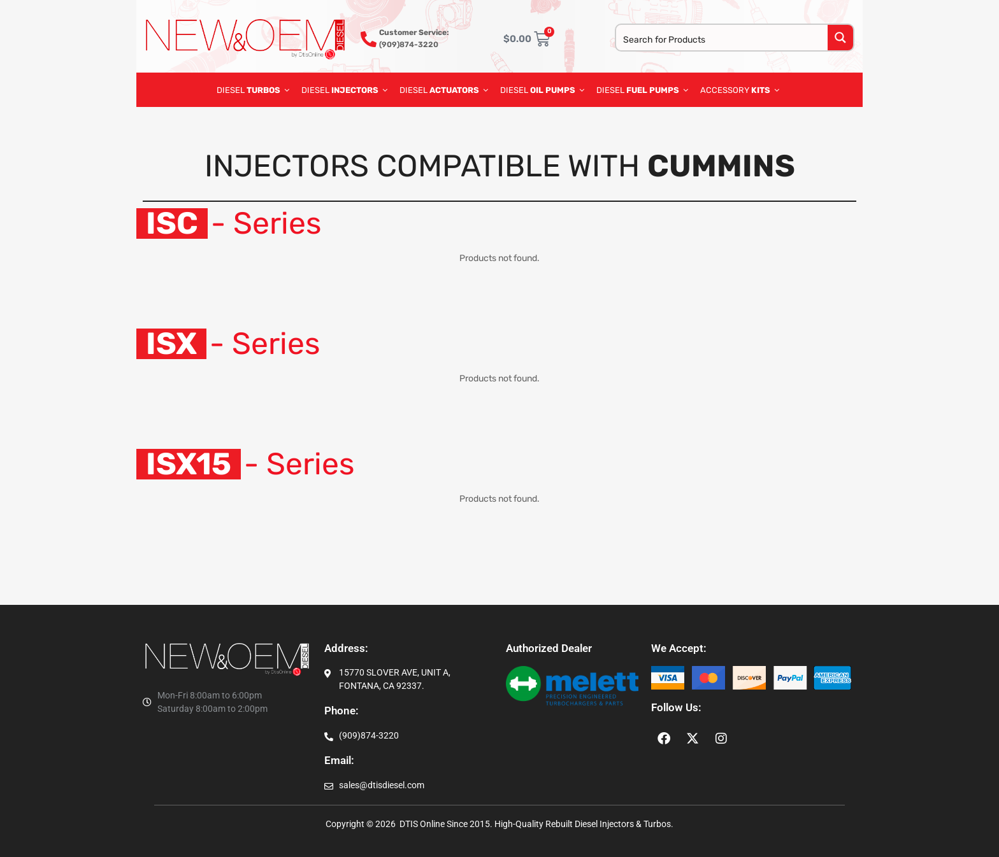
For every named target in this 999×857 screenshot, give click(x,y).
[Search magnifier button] (840, 37)
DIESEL (253, 90)
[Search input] (722, 38)
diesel (542, 90)
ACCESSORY (739, 90)
